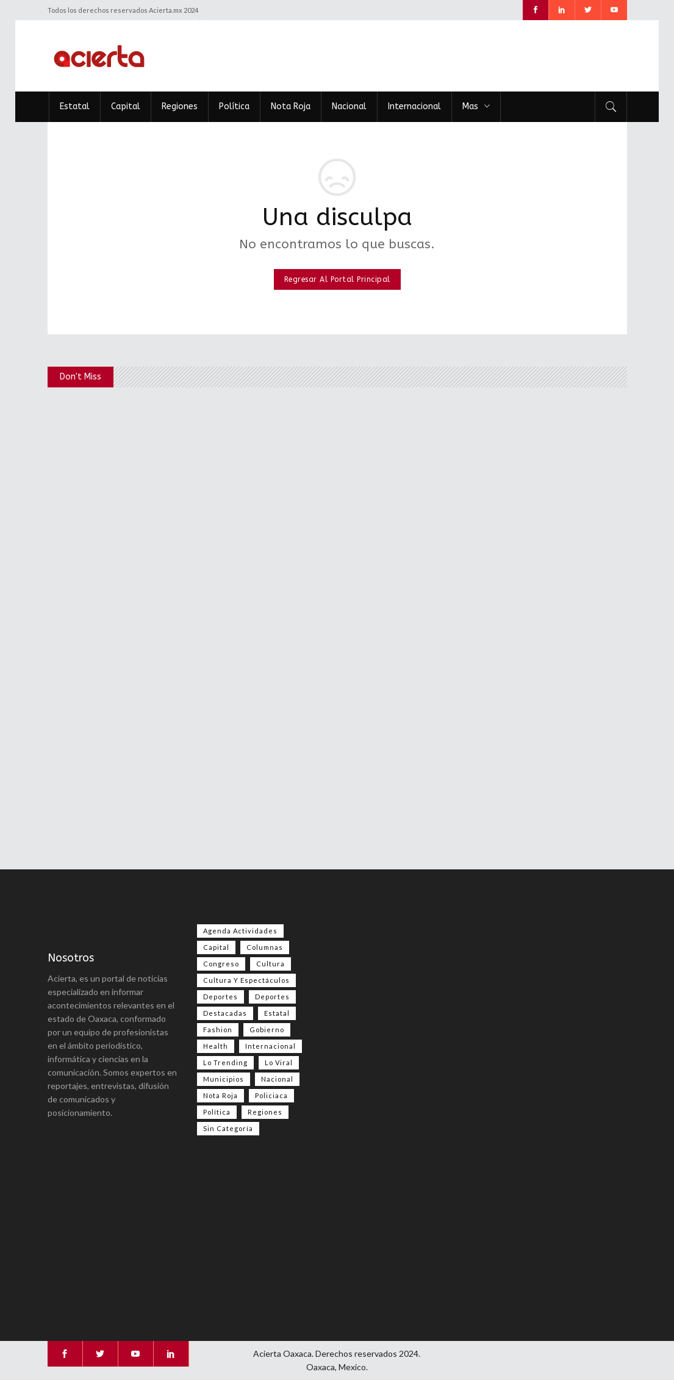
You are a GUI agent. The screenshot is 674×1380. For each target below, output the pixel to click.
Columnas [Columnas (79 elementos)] (264, 947)
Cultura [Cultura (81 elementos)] (270, 964)
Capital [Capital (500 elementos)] (216, 947)
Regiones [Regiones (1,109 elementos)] (265, 1112)
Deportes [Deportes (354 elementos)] (272, 997)
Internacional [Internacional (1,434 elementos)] (270, 1046)
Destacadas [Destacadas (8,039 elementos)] (225, 1013)
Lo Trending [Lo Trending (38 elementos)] (225, 1062)
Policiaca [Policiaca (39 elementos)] (271, 1095)
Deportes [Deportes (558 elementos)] (220, 997)
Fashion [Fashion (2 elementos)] (217, 1029)
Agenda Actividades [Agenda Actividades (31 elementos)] (240, 931)
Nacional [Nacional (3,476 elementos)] (277, 1079)
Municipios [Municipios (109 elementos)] (223, 1079)
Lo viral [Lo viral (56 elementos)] (279, 1062)
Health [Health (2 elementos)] (215, 1046)
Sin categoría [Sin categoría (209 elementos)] (228, 1128)
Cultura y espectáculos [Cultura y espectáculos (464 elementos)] (246, 980)
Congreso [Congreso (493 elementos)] (221, 964)
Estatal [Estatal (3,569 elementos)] (277, 1013)
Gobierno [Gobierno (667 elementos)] (266, 1029)
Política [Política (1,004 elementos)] (217, 1112)
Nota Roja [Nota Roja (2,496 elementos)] (220, 1095)
